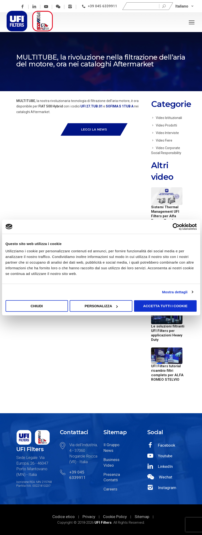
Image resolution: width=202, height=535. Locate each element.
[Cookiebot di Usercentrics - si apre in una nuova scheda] (176, 226)
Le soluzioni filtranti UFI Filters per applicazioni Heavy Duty (167, 333)
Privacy (88, 516)
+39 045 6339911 (102, 6)
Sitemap (142, 516)
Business (111, 459)
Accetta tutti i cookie (165, 306)
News (108, 450)
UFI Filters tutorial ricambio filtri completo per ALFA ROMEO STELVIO (167, 373)
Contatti (110, 480)
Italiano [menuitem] (182, 6)
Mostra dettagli (174, 292)
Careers (110, 489)
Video (108, 465)
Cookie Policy (115, 516)
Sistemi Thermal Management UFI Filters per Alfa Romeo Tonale (165, 214)
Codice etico (63, 516)
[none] (184, 6)
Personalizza (101, 306)
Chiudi (37, 306)
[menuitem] (184, 6)
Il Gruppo (111, 444)
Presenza (111, 474)
